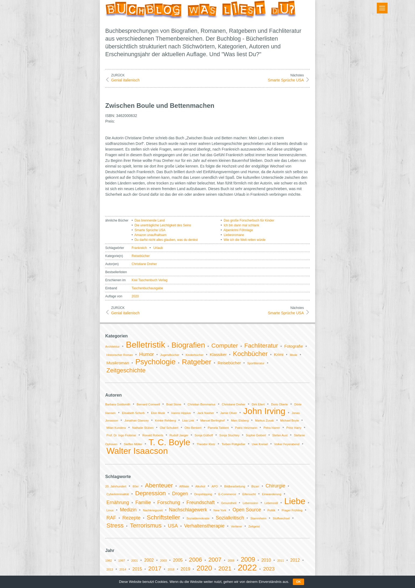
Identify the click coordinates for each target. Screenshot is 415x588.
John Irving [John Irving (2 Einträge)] (264, 411)
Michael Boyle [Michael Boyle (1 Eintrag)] (289, 420)
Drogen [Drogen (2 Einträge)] (180, 493)
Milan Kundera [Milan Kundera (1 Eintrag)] (116, 427)
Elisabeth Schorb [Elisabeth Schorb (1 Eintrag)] (133, 413)
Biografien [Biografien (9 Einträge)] (188, 345)
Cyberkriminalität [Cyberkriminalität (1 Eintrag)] (117, 494)
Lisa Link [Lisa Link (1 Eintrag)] (188, 420)
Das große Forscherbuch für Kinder (249, 220)
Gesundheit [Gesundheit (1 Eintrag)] (228, 503)
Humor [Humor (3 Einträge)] (146, 354)
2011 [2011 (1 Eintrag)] (280, 560)
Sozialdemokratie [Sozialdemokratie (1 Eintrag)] (198, 518)
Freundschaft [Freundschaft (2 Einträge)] (201, 502)
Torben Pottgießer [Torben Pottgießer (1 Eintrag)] (233, 444)
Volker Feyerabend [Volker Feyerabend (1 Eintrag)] (287, 444)
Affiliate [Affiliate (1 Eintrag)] (184, 486)
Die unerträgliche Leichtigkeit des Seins (163, 225)
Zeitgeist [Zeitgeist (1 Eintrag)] (254, 526)
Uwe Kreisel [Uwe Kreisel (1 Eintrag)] (260, 444)
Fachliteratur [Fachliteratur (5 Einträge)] (261, 345)
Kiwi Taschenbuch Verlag (149, 280)
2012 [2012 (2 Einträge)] (295, 560)
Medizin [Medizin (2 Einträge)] (128, 509)
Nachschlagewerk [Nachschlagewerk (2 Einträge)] (188, 509)
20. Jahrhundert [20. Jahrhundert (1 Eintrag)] (115, 486)
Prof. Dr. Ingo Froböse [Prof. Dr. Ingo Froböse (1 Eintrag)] (121, 435)
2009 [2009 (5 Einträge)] (248, 559)
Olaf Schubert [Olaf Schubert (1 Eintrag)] (169, 427)
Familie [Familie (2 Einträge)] (143, 502)
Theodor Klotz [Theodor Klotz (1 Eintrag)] (205, 444)
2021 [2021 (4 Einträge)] (224, 568)
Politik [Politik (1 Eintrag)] (271, 510)
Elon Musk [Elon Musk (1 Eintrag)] (158, 413)
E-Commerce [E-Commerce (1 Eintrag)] (227, 494)
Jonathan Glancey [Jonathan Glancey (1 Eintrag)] (136, 420)
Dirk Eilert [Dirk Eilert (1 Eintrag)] (258, 404)
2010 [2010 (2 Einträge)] (266, 560)
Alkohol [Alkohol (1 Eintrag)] (200, 486)
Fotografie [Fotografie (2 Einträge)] (293, 346)
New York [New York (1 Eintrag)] (219, 510)
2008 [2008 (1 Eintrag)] (231, 560)
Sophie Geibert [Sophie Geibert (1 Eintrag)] (256, 435)
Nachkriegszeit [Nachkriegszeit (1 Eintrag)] (153, 510)
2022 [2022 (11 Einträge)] (247, 567)
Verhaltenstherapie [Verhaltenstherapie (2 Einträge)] (204, 526)
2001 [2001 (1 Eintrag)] (134, 560)
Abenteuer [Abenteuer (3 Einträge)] (159, 485)
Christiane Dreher (144, 264)
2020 (135, 296)
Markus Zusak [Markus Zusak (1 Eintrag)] (264, 420)
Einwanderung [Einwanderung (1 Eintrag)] (272, 494)
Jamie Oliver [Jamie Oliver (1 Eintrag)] (228, 413)
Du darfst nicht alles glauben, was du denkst (166, 240)
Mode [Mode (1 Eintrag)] (293, 355)
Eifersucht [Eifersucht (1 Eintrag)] (249, 494)
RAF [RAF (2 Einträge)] (111, 518)
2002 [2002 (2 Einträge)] (149, 560)
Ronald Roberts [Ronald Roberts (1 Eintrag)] (152, 435)
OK (298, 582)
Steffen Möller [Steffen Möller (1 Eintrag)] (133, 444)
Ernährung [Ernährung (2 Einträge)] (117, 502)
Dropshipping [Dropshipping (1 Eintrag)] (203, 494)
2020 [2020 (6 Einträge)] (204, 568)
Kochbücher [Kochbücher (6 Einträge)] (250, 353)
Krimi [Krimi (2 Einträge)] (278, 354)
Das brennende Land (150, 220)
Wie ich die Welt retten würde (245, 240)
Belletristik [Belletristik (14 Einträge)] (145, 345)
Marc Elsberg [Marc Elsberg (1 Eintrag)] (240, 420)
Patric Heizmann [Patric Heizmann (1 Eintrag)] (246, 427)
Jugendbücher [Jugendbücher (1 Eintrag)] (169, 355)
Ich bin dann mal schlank (241, 225)
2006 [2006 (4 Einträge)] (195, 559)
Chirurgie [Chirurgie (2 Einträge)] (275, 486)
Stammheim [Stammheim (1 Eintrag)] (258, 518)
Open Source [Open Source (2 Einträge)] (247, 509)
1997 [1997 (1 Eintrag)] (121, 560)
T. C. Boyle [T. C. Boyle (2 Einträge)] (169, 442)
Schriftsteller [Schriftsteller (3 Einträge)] (163, 517)
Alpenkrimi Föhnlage (238, 230)
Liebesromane (234, 235)
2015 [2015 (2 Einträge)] (137, 569)
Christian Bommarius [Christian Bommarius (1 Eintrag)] (202, 404)
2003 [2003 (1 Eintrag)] (163, 560)
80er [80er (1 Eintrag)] (136, 486)
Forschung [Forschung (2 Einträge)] (168, 502)
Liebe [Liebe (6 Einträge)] (294, 501)
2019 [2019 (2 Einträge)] (185, 569)
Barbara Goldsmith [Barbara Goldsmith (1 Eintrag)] (117, 404)
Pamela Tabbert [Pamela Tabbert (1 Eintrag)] (218, 427)
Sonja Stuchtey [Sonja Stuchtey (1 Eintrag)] (229, 435)
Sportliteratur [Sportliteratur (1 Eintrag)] (256, 363)
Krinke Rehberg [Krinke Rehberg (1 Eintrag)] (165, 420)
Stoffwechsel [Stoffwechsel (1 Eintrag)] (281, 518)
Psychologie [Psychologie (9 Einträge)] (155, 362)
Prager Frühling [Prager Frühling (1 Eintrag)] (292, 510)
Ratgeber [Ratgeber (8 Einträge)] (196, 362)
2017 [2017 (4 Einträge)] (154, 568)
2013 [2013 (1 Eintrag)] (109, 569)
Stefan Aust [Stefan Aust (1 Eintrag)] (279, 435)
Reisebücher (141, 256)
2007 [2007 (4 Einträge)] (214, 559)
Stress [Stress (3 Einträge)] (115, 525)
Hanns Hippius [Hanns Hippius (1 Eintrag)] (181, 413)
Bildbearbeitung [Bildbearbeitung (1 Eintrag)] (234, 486)
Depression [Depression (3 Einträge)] (150, 493)
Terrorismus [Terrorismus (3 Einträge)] (146, 525)
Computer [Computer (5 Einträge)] (224, 345)
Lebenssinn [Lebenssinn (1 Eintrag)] (250, 503)
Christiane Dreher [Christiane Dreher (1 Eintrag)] (233, 404)
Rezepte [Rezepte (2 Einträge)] (131, 518)
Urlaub (158, 248)
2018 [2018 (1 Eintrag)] (171, 569)
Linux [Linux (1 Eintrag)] (110, 510)
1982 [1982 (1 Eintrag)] (108, 560)
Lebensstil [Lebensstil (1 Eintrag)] (271, 503)
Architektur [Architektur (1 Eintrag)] (112, 346)
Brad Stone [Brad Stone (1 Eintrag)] (173, 404)
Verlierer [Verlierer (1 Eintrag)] (236, 526)
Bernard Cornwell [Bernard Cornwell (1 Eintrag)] (148, 404)
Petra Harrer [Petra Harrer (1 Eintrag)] (271, 427)
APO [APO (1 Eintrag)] (215, 486)
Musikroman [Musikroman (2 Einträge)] (117, 363)
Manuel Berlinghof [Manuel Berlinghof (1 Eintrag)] (213, 420)
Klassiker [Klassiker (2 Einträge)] (218, 354)
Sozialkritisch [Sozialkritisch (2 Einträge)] (230, 518)
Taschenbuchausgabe (147, 288)
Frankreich (139, 248)
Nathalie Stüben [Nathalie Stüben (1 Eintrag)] (143, 427)
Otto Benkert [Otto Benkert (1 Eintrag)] (193, 427)
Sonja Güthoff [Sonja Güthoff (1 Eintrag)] (204, 435)
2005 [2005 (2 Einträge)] (178, 560)
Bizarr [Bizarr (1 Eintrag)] (255, 486)
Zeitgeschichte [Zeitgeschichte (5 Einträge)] (125, 370)
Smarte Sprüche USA (150, 230)
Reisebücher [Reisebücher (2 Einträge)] (229, 363)
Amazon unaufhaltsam (150, 235)
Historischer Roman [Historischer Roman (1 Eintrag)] (119, 355)
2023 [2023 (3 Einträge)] (269, 569)
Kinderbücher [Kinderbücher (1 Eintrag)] (195, 355)
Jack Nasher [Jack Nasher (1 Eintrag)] (205, 413)
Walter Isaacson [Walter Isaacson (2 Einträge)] (137, 451)
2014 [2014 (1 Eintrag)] (122, 569)
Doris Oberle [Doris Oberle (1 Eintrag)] (279, 404)
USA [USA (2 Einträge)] (173, 526)
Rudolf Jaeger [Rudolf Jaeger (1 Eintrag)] (179, 435)
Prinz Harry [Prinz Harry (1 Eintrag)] (293, 427)
